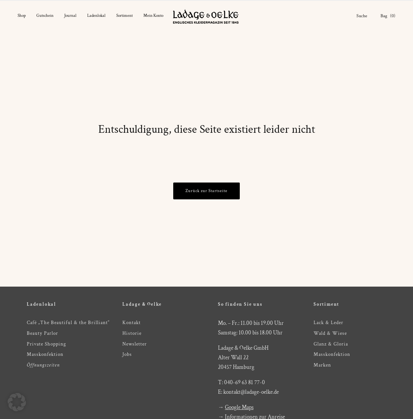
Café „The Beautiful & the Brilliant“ (68, 323)
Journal (70, 15)
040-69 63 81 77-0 (244, 382)
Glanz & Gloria (331, 344)
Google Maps (239, 407)
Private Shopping (46, 344)
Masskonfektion (45, 354)
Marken (322, 365)
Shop (22, 15)
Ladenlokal (96, 15)
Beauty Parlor (42, 333)
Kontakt (131, 323)
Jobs (127, 354)
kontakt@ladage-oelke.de (251, 392)
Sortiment (124, 15)
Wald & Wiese (330, 333)
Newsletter (134, 344)
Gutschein (45, 15)
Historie (131, 333)
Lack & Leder (328, 323)
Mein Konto (153, 15)
